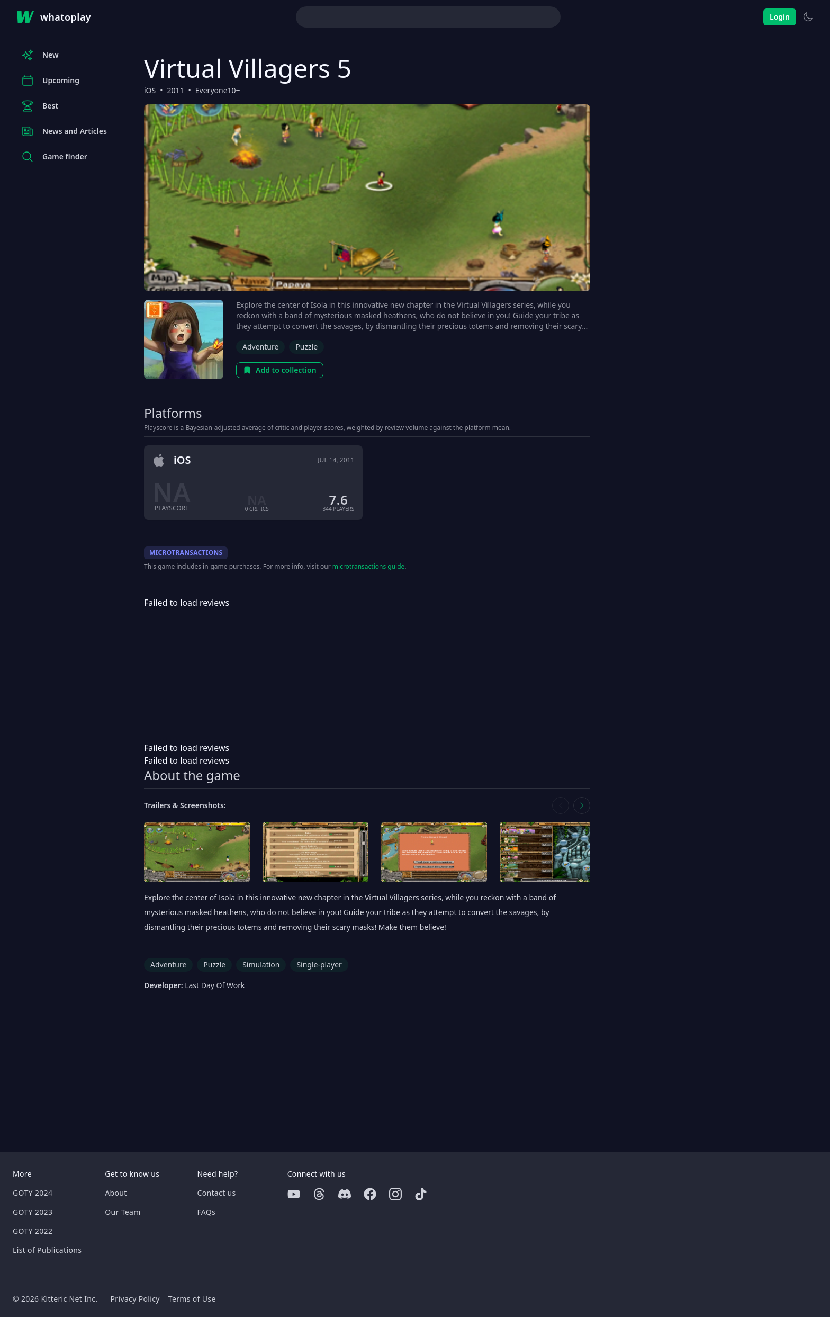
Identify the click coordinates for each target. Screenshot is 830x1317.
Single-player (318, 965)
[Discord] (344, 1194)
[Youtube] (293, 1194)
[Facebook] (370, 1194)
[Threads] (319, 1194)
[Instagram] (395, 1194)
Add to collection (280, 370)
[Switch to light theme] (807, 17)
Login (780, 17)
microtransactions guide (368, 566)
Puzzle (306, 347)
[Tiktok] (420, 1194)
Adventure (260, 347)
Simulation (260, 965)
